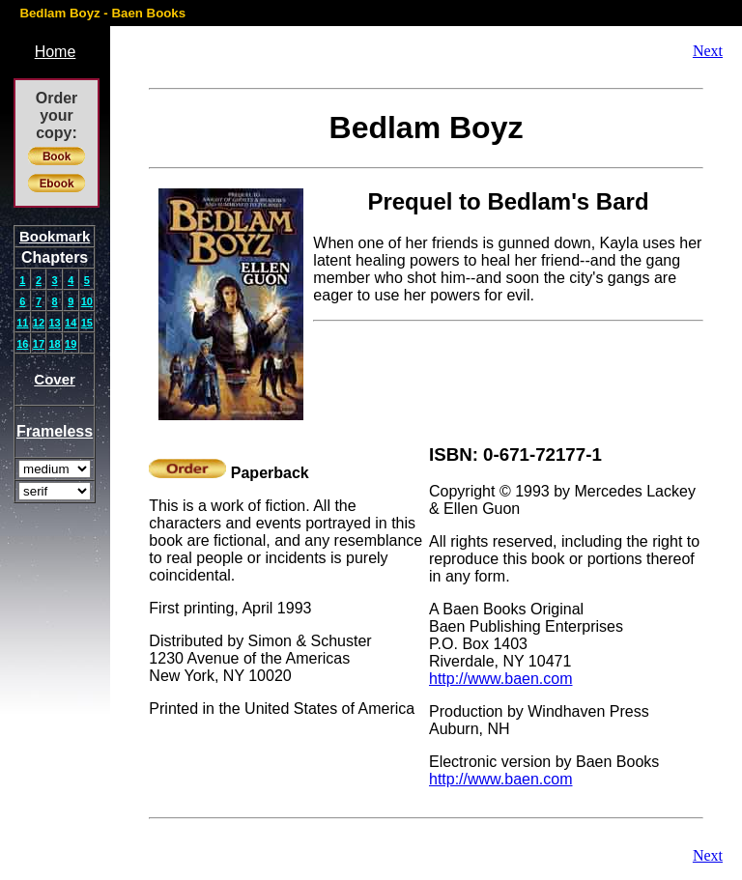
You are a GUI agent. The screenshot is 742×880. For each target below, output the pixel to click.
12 (38, 322)
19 (70, 344)
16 (22, 344)
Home (55, 51)
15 (87, 322)
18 (54, 344)
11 (22, 322)
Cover (54, 379)
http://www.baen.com (501, 678)
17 (38, 344)
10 (87, 301)
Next (708, 51)
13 (54, 322)
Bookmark (54, 236)
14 (70, 322)
